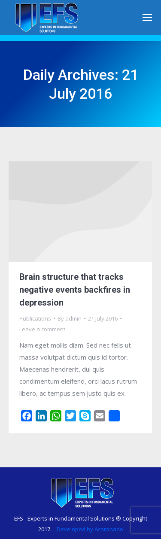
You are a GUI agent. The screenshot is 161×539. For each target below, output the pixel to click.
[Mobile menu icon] (147, 17)
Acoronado (108, 529)
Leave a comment (42, 329)
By (70, 318)
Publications (35, 318)
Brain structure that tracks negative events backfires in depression (74, 290)
